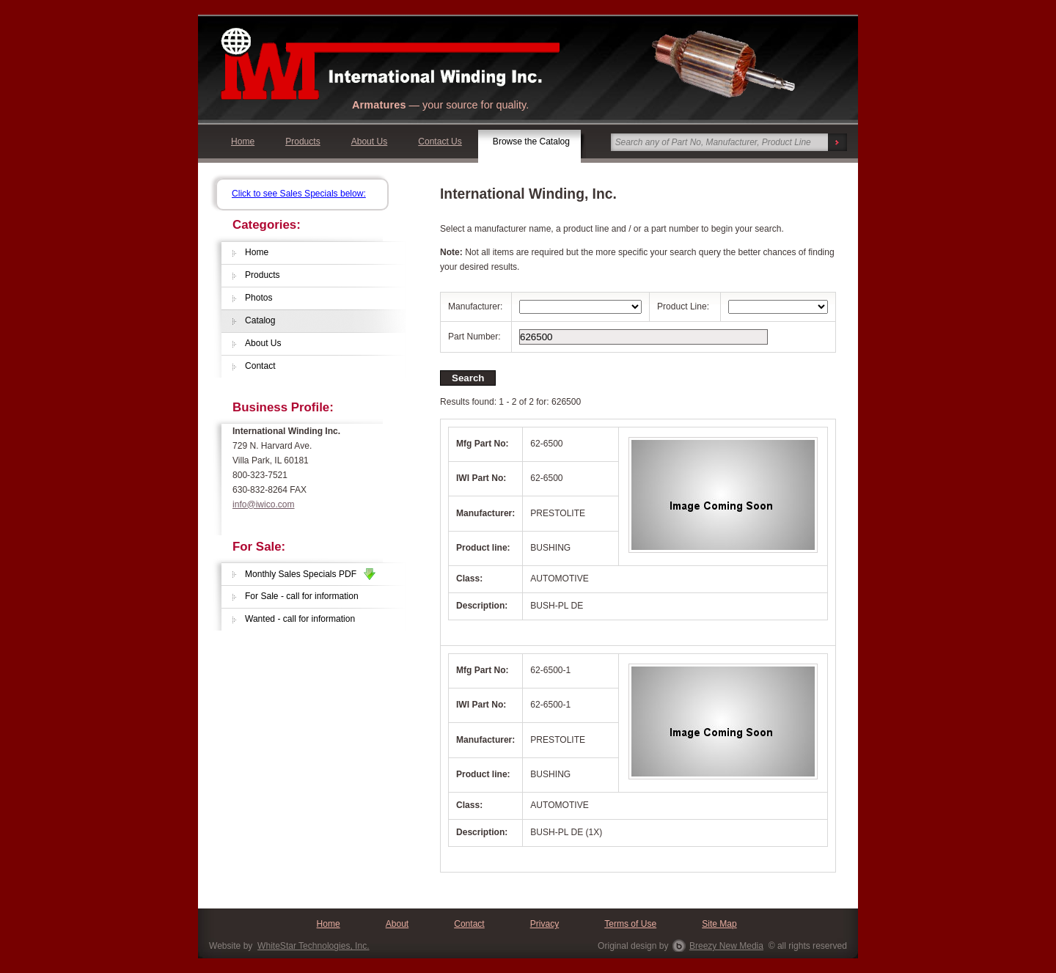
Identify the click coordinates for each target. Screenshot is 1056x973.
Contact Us (440, 141)
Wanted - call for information (300, 619)
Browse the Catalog (531, 141)
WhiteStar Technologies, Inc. (313, 946)
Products (302, 141)
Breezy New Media (726, 946)
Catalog (260, 320)
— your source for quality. (440, 105)
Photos (259, 298)
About (397, 924)
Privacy (545, 924)
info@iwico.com (263, 504)
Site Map (719, 924)
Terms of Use (630, 924)
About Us (369, 141)
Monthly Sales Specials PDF (310, 574)
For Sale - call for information (302, 596)
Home (242, 141)
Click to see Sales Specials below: (299, 193)
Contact (260, 366)
